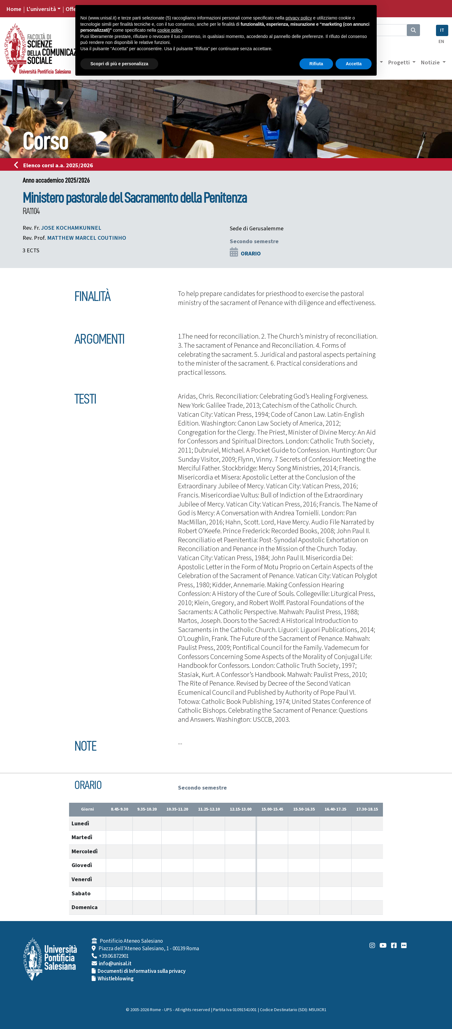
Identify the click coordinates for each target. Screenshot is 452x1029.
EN (441, 41)
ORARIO (251, 253)
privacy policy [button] (299, 17)
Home (13, 9)
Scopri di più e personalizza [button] (119, 63)
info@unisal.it (115, 963)
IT (442, 30)
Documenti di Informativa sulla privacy (142, 971)
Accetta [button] (354, 63)
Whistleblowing (116, 979)
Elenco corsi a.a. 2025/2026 (55, 165)
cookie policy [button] (169, 30)
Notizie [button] (431, 62)
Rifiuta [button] (316, 63)
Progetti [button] (399, 62)
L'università (41, 9)
